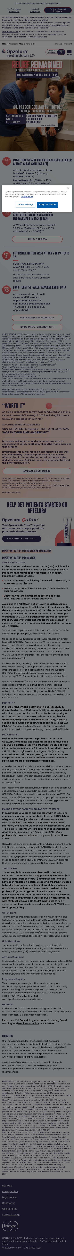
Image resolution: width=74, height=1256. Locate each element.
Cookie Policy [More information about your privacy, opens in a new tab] (27, 197)
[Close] (68, 188)
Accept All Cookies (47, 204)
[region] (37, 198)
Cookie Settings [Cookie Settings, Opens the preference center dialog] (25, 204)
